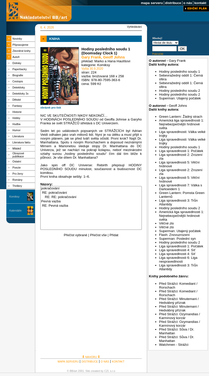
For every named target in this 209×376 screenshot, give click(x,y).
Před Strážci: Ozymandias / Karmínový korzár (179, 316)
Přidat (114, 235)
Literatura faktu (21, 142)
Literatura (18, 136)
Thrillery (17, 185)
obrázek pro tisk (50, 107)
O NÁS (105, 361)
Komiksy (14, 196)
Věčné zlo (166, 223)
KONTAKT (118, 361)
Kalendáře (15, 210)
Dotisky (16, 63)
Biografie (17, 75)
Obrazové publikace (18, 155)
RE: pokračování (91, 193)
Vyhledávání (134, 26)
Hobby (16, 117)
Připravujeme (20, 44)
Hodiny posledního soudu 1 (179, 71)
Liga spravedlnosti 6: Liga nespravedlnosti (178, 259)
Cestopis (17, 81)
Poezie (16, 167)
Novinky (17, 38)
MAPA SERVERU (68, 361)
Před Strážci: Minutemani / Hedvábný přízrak (179, 301)
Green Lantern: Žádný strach (180, 116)
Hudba (16, 124)
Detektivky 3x (20, 93)
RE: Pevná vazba (91, 206)
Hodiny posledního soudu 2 (179, 91)
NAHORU (91, 356)
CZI (106, 370)
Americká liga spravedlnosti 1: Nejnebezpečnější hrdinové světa (181, 124)
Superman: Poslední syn (177, 238)
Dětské (16, 99)
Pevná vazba (91, 201)
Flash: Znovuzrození (174, 235)
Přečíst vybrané (75, 235)
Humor (16, 130)
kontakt (200, 3)
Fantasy (17, 105)
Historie (17, 111)
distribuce (173, 3)
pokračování (91, 188)
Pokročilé (157, 53)
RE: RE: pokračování (91, 197)
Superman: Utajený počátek (180, 98)
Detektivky (18, 87)
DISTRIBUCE (89, 361)
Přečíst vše (98, 235)
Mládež (16, 148)
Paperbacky (19, 69)
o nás (187, 3)
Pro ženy (17, 173)
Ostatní (16, 161)
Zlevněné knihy (21, 50)
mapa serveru (152, 3)
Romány (17, 179)
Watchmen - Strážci (173, 345)
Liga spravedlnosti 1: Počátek (181, 151)
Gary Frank (91, 57)
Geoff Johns (114, 57)
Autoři (16, 56)
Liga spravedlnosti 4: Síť (177, 250)
